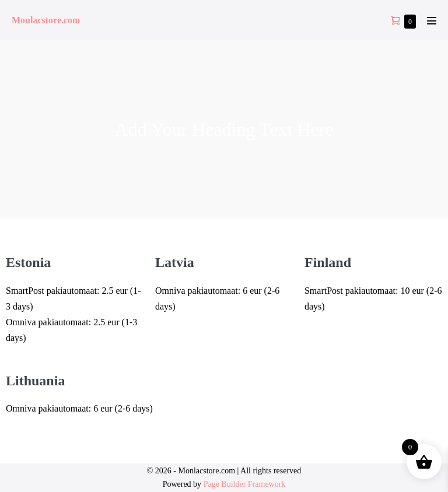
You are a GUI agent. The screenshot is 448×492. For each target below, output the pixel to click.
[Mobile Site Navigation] (431, 20)
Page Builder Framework (245, 484)
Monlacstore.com (46, 20)
